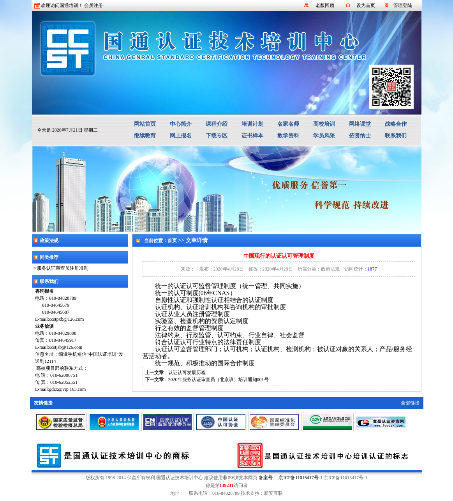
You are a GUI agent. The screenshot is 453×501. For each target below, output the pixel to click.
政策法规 (330, 269)
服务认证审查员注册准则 (62, 268)
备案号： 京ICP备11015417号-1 (290, 477)
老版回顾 (325, 5)
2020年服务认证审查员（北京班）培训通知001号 (218, 379)
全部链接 (410, 403)
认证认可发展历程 (187, 372)
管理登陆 (402, 5)
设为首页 (365, 5)
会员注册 (93, 5)
